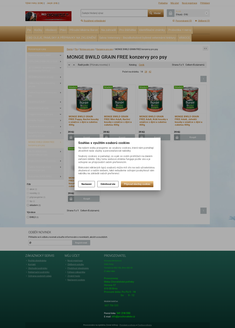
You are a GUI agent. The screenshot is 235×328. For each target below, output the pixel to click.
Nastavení (86, 184)
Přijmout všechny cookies (137, 184)
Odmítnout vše (108, 184)
